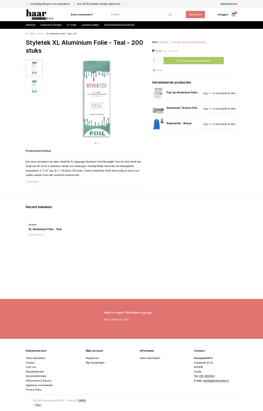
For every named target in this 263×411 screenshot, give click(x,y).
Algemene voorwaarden (39, 385)
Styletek (163, 42)
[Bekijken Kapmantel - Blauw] (158, 124)
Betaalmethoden (35, 371)
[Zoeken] (141, 14)
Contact (30, 362)
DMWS (82, 400)
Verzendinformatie (36, 376)
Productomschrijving (38, 150)
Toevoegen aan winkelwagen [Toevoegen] (193, 60)
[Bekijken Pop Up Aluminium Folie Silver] (158, 93)
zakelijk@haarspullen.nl (216, 380)
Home (41, 33)
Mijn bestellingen (95, 362)
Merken (30, 25)
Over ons (31, 367)
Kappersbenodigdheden (119, 25)
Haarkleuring (90, 25)
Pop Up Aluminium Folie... (182, 92)
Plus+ (38, 404)
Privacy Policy (34, 389)
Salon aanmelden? (82, 14)
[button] (95, 143)
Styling (72, 25)
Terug (30, 33)
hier (210, 93)
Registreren (92, 358)
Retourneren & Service (38, 380)
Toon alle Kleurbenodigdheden (188, 42)
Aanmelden (195, 14)
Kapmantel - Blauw (179, 123)
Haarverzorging (51, 25)
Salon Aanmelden (35, 358)
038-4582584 (207, 376)
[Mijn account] (223, 14)
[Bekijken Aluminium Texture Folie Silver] (158, 108)
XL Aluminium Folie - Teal (45, 229)
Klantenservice (229, 3)
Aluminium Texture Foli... (182, 107)
